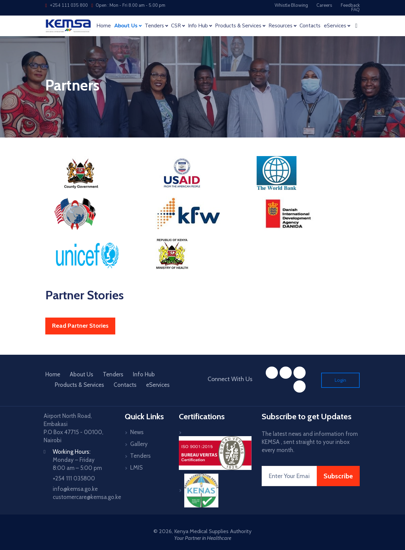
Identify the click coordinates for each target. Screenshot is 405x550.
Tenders (113, 374)
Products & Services (79, 384)
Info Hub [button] (198, 25)
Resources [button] (280, 25)
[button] (356, 26)
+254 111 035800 (74, 478)
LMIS (136, 467)
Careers (324, 5)
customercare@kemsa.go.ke (87, 497)
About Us (81, 374)
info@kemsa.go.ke (75, 488)
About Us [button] (126, 25)
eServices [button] (335, 25)
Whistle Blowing (291, 5)
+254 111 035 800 (66, 5)
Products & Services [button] (238, 25)
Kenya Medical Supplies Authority (213, 531)
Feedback (350, 5)
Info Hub (144, 374)
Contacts (310, 25)
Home (103, 25)
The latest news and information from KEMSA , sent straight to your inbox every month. (310, 441)
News (137, 432)
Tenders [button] (154, 25)
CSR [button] (176, 25)
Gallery (139, 444)
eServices (158, 384)
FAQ (355, 10)
